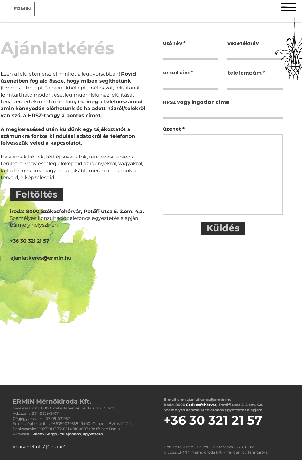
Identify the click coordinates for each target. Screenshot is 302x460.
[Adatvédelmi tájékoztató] (39, 447)
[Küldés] (223, 228)
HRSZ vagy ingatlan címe (196, 102)
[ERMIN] (22, 9)
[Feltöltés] (36, 194)
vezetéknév (243, 43)
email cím (176, 72)
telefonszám (244, 73)
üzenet (172, 129)
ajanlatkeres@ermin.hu (208, 399)
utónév (172, 43)
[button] (288, 7)
